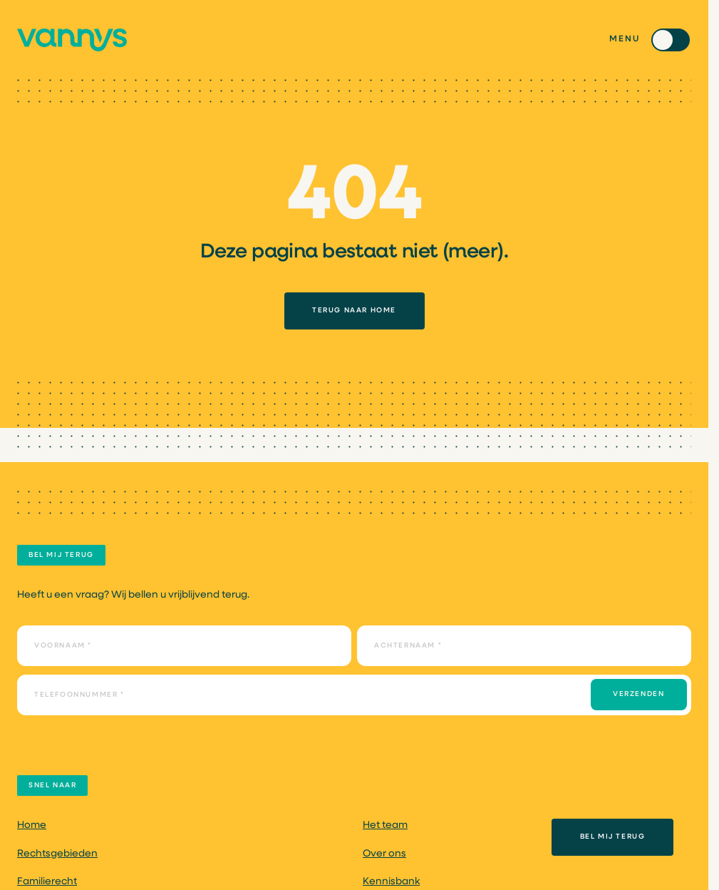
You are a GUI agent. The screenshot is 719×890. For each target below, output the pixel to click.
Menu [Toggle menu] (624, 39)
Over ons (384, 854)
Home (31, 825)
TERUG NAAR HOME (354, 310)
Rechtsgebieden (57, 854)
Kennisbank (391, 881)
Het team (385, 825)
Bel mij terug (613, 837)
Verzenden (638, 694)
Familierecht (47, 881)
